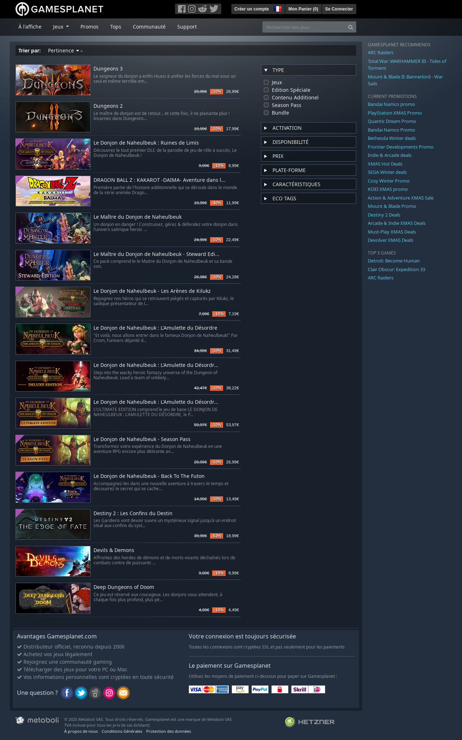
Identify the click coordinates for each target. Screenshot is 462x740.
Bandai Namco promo (391, 104)
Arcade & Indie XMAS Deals (397, 223)
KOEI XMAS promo (388, 189)
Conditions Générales (122, 731)
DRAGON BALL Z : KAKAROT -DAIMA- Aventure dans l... (159, 180)
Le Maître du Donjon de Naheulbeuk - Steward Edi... (156, 254)
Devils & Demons (113, 550)
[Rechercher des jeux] (303, 27)
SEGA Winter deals (387, 172)
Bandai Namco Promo (391, 130)
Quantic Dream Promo (392, 121)
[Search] (350, 27)
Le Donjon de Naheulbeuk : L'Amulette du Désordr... (155, 365)
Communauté (149, 26)
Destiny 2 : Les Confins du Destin (133, 513)
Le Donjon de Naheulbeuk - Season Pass (142, 439)
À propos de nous (81, 731)
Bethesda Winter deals (392, 138)
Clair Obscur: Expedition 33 (396, 269)
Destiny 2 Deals (384, 214)
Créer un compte (252, 9)
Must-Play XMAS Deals (392, 231)
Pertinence (65, 50)
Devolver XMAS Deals (390, 240)
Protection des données (168, 731)
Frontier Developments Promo (400, 147)
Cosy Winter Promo (389, 180)
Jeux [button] (59, 26)
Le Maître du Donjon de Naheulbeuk (137, 217)
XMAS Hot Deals (385, 164)
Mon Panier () (303, 9)
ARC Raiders (380, 52)
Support (187, 26)
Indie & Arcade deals (389, 155)
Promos (89, 26)
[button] (277, 8)
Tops (115, 26)
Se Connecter (339, 9)
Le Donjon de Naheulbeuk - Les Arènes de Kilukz (152, 291)
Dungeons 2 (108, 106)
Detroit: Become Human (394, 260)
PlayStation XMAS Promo (395, 113)
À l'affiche (30, 26)
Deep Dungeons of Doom (123, 587)
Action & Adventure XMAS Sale (400, 197)
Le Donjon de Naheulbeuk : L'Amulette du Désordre (155, 328)
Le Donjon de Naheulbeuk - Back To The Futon (149, 476)
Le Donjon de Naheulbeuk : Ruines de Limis (146, 143)
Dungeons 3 (108, 69)
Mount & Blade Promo (392, 206)
